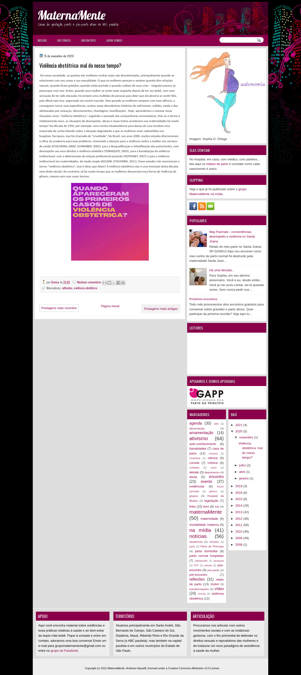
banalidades (197, 448)
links (192, 506)
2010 (239, 531)
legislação (211, 500)
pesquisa (219, 561)
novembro (246, 437)
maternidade (209, 518)
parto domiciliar (206, 551)
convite (194, 463)
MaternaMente (71, 15)
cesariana (194, 458)
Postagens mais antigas (161, 309)
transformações (199, 589)
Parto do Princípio (212, 546)
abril (242, 472)
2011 (239, 525)
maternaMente (205, 512)
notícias (198, 536)
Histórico (64, 40)
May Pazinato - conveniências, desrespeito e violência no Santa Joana (232, 236)
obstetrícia (195, 541)
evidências (196, 486)
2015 (239, 499)
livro (206, 506)
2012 (239, 518)
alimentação (197, 428)
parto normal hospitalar (206, 556)
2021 (239, 425)
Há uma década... (221, 270)
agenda (195, 423)
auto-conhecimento (202, 444)
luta (217, 506)
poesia (208, 565)
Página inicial (110, 306)
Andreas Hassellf (136, 668)
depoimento (212, 472)
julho (243, 465)
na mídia (200, 530)
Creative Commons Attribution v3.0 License (193, 668)
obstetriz (214, 542)
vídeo (219, 589)
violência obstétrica (85, 288)
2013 (239, 512)
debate (194, 472)
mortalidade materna (204, 525)
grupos (193, 495)
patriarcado (201, 561)
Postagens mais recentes (59, 308)
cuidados (194, 467)
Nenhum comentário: (89, 282)
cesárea (213, 453)
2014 (239, 505)
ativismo (198, 438)
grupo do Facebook (64, 650)
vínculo (202, 594)
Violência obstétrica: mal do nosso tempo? (80, 65)
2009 (239, 538)
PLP (196, 565)
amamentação (201, 433)
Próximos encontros (203, 299)
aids (216, 423)
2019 (239, 486)
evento (206, 481)
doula (193, 477)
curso (213, 467)
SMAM (214, 584)
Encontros (88, 40)
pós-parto (213, 570)
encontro (216, 477)
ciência (212, 458)
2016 (239, 492)
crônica (213, 463)
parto (192, 546)
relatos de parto (217, 164)
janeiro (244, 478)
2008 (239, 544)
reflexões (67, 288)
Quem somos (114, 40)
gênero (213, 491)
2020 (239, 431)
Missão (42, 40)
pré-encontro (198, 574)
